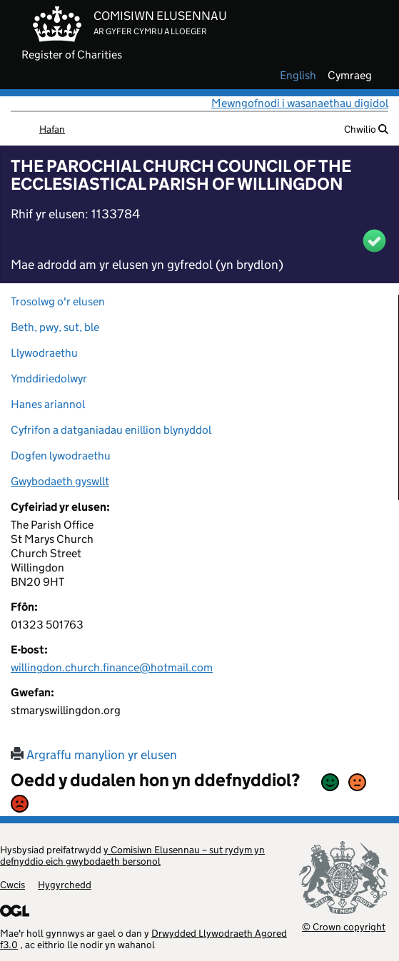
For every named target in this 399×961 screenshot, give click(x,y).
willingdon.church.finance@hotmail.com (112, 667)
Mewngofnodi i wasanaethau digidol (299, 103)
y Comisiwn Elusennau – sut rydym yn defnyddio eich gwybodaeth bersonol (132, 855)
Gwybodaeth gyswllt (60, 481)
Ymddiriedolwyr (49, 378)
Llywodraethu (44, 353)
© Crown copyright (343, 926)
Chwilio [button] (366, 129)
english (298, 75)
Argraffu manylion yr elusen (94, 755)
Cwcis (12, 884)
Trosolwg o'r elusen (58, 301)
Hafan (52, 129)
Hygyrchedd (64, 884)
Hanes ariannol (48, 404)
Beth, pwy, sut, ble (55, 327)
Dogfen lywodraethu (61, 455)
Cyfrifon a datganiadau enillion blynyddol (111, 430)
